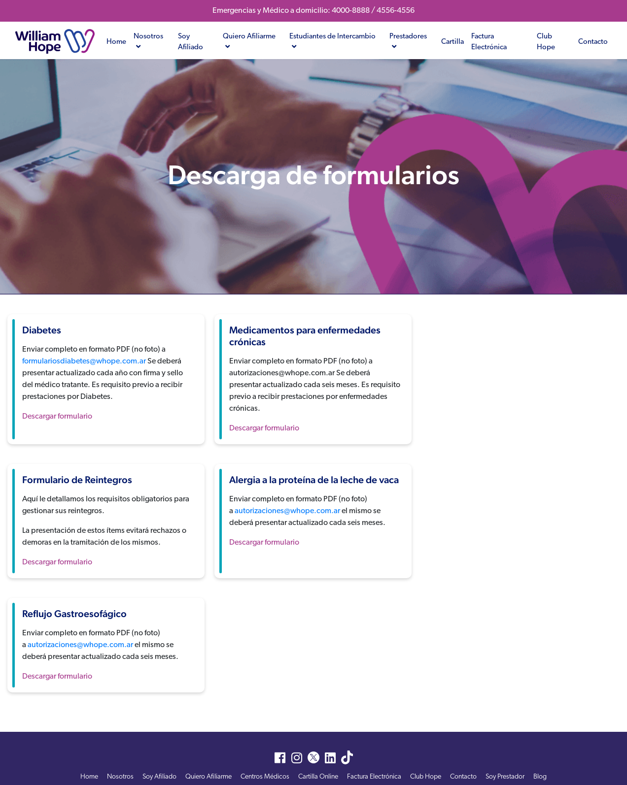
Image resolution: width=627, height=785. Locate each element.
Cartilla (452, 42)
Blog (540, 777)
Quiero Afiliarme (249, 42)
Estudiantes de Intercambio (332, 42)
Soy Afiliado (190, 42)
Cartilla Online (318, 777)
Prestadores (408, 42)
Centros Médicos (265, 777)
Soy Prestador (505, 777)
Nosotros (148, 42)
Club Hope (546, 42)
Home (116, 42)
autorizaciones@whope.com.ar (287, 511)
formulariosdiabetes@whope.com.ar (84, 361)
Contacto (593, 42)
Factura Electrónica (489, 42)
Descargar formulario (57, 417)
